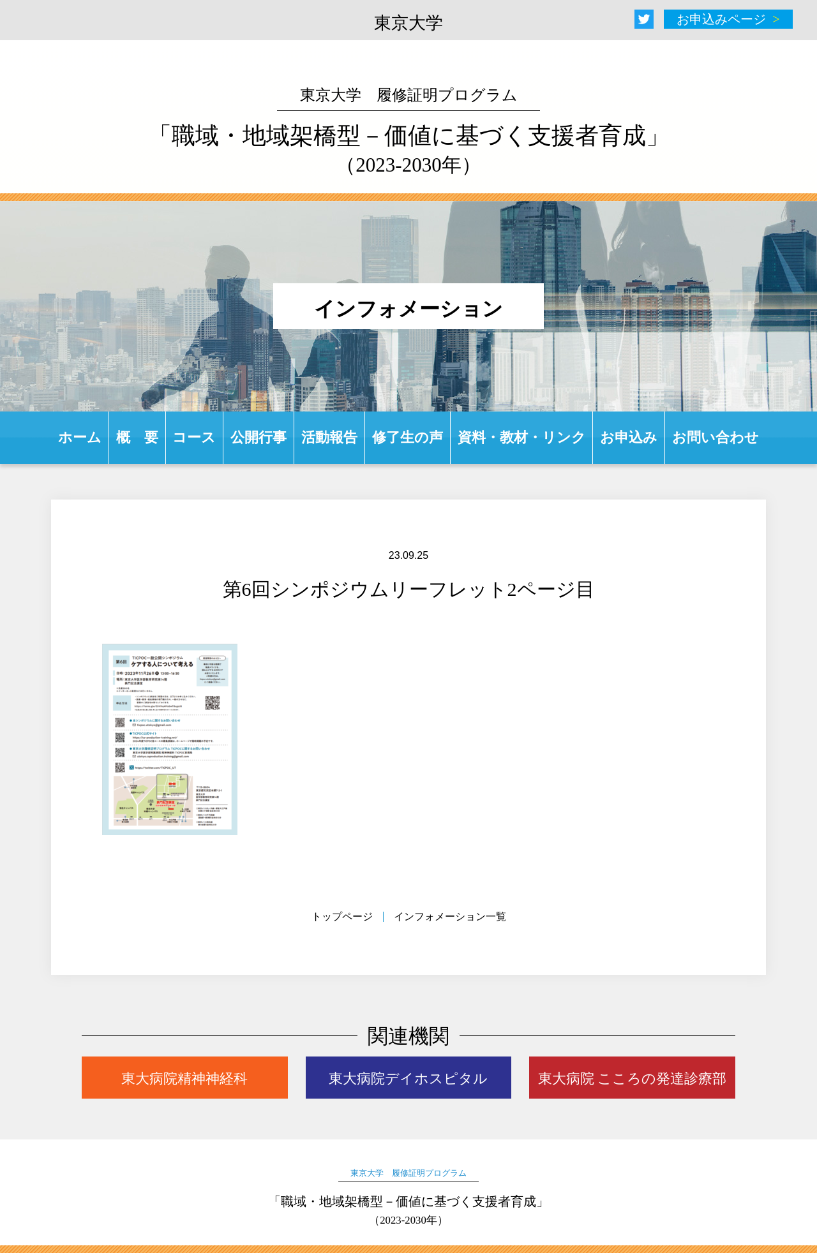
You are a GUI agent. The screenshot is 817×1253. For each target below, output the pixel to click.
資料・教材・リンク (522, 437)
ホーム (79, 437)
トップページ (342, 916)
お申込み (628, 437)
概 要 (137, 437)
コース (194, 437)
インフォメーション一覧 (450, 916)
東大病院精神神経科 (184, 1078)
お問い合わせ (715, 437)
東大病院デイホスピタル (408, 1078)
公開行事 (258, 437)
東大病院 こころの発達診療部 (632, 1078)
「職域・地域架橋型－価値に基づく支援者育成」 (409, 131)
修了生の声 (407, 437)
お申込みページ (721, 19)
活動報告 (329, 437)
